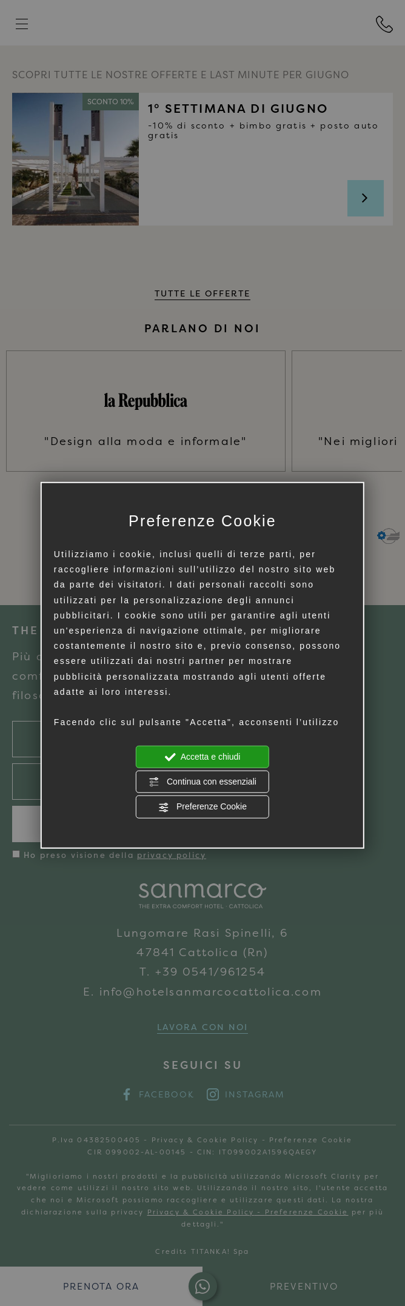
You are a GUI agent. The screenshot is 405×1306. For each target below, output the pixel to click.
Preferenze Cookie (202, 807)
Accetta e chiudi (203, 757)
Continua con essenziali (202, 782)
